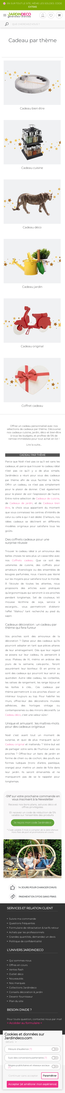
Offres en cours (18, 965)
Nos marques (17, 983)
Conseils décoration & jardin (26, 992)
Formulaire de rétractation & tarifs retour (34, 927)
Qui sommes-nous (20, 960)
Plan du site (16, 1001)
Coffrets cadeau (22, 560)
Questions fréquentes (22, 923)
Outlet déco (16, 974)
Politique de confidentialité (25, 941)
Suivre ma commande (22, 918)
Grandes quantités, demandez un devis (32, 936)
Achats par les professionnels (26, 932)
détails (12, 1041)
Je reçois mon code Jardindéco (32, 822)
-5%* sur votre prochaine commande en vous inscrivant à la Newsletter (32, 798)
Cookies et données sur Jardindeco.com (24, 1036)
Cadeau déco (13, 714)
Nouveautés (16, 978)
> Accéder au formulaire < (24, 1023)
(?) (30, 1049)
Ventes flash (16, 969)
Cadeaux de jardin (21, 503)
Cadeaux (49, 503)
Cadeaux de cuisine (47, 498)
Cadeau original (14, 744)
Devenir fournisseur (21, 996)
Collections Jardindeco (23, 987)
